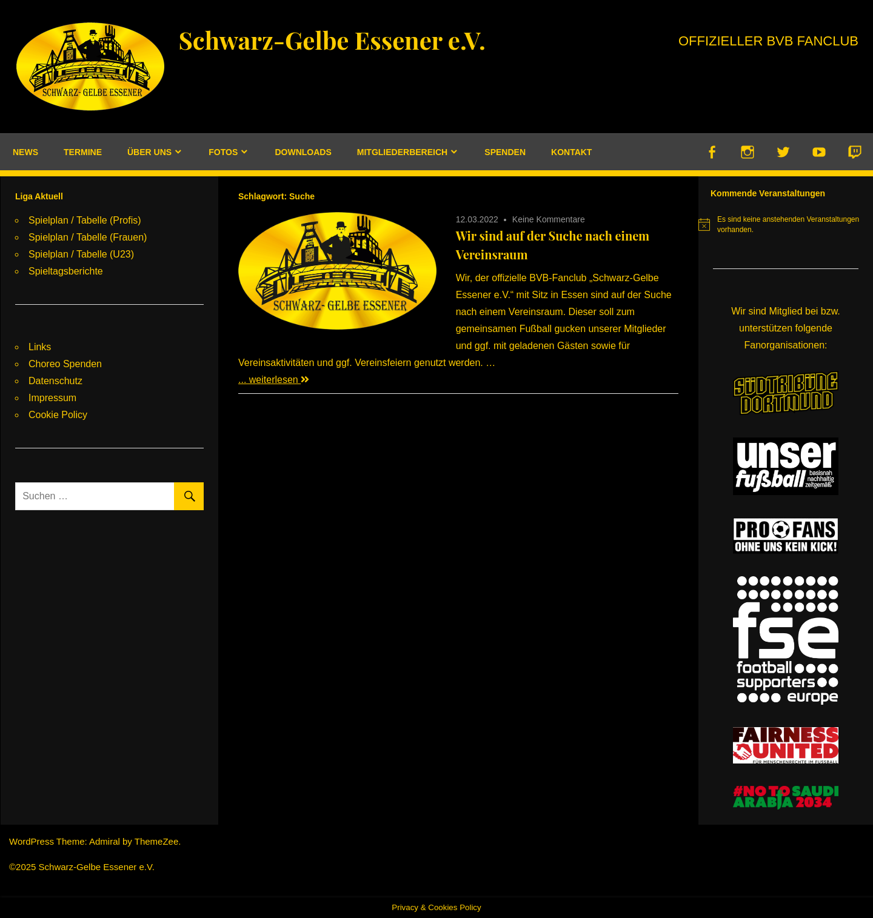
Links (39, 347)
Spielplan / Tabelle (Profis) (84, 220)
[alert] (785, 224)
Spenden (505, 152)
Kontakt (571, 152)
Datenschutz (55, 381)
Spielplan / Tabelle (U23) (81, 254)
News (25, 152)
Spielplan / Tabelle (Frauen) (87, 237)
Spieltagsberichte (65, 271)
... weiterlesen (273, 379)
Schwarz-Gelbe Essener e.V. (331, 40)
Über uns (149, 152)
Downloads (303, 152)
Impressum (52, 398)
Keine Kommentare (548, 219)
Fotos (223, 152)
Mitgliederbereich (402, 152)
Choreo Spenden (65, 364)
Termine (83, 152)
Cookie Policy (57, 415)
